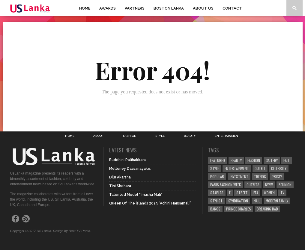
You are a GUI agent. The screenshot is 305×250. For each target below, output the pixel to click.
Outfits (253, 184)
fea (255, 192)
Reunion (285, 184)
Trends (260, 176)
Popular (217, 176)
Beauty (190, 135)
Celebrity (278, 168)
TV (282, 192)
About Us (203, 8)
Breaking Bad (267, 208)
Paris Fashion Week (225, 184)
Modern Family (277, 200)
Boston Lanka (169, 8)
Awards (107, 8)
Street (242, 192)
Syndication (238, 200)
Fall (286, 160)
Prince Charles (238, 208)
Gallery (272, 160)
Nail (257, 200)
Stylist (216, 200)
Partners (135, 8)
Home (84, 8)
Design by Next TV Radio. (72, 231)
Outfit (260, 168)
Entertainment (227, 135)
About (98, 135)
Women (269, 192)
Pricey (277, 176)
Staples (216, 192)
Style (160, 135)
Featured (217, 160)
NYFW (269, 184)
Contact (232, 8)
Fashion (129, 135)
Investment (239, 176)
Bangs (215, 208)
